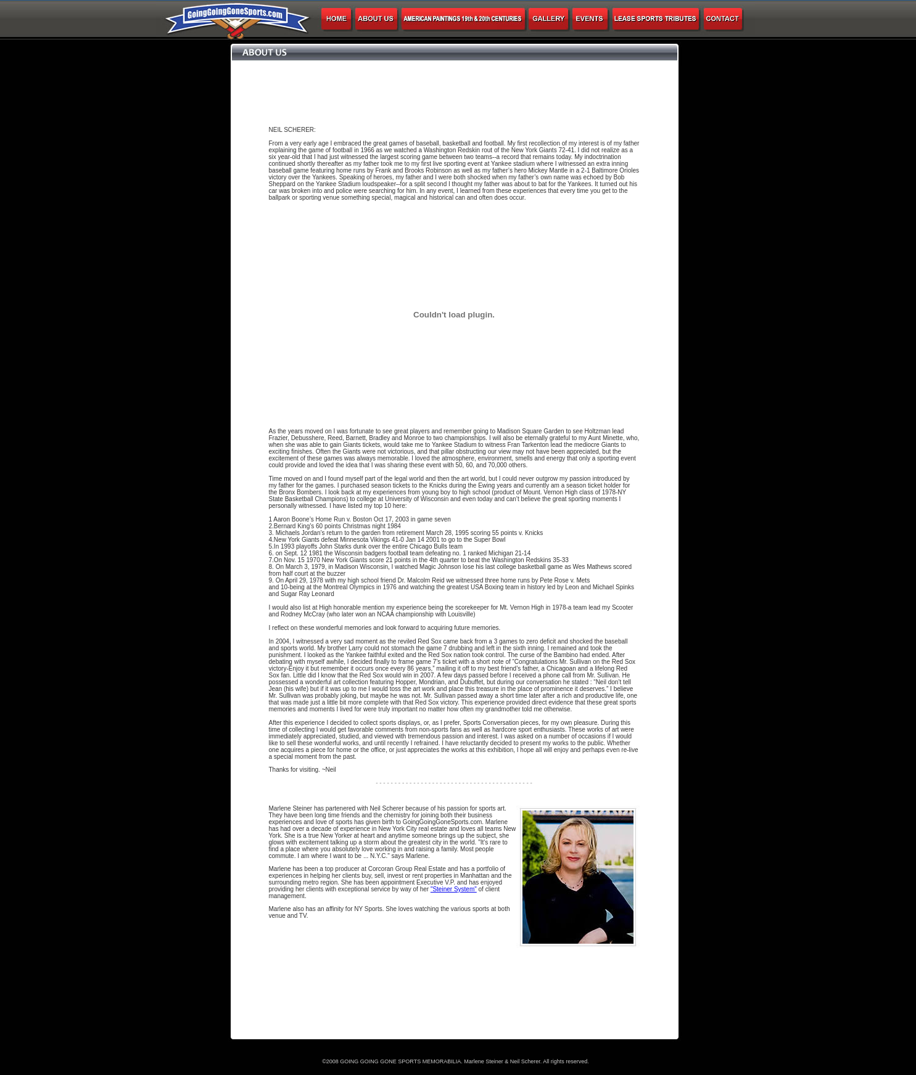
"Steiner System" (454, 889)
